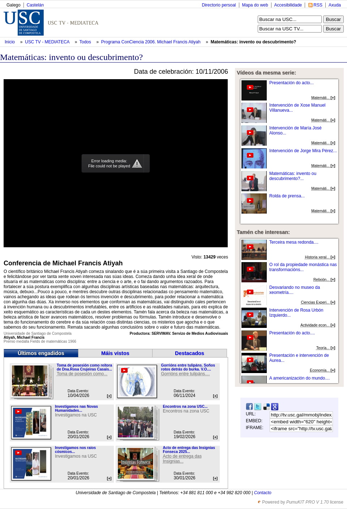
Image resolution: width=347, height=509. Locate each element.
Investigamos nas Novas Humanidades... (76, 408)
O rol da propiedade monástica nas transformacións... (303, 267)
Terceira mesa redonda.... (293, 242)
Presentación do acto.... (292, 332)
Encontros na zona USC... (185, 407)
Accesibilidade (288, 5)
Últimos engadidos (41, 353)
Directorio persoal (219, 5)
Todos (86, 41)
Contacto (262, 492)
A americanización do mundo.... (299, 378)
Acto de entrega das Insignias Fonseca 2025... (189, 450)
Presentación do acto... (291, 82)
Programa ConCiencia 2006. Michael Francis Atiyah (151, 41)
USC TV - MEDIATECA (47, 41)
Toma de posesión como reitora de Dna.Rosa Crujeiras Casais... (84, 367)
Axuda (335, 5)
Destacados (189, 353)
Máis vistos (115, 353)
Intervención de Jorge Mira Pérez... (303, 150)
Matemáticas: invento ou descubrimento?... (292, 176)
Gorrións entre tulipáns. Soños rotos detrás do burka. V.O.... (188, 367)
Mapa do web (255, 5)
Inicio (10, 41)
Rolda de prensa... (287, 195)
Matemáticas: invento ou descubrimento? (253, 41)
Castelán (35, 5)
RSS (317, 5)
